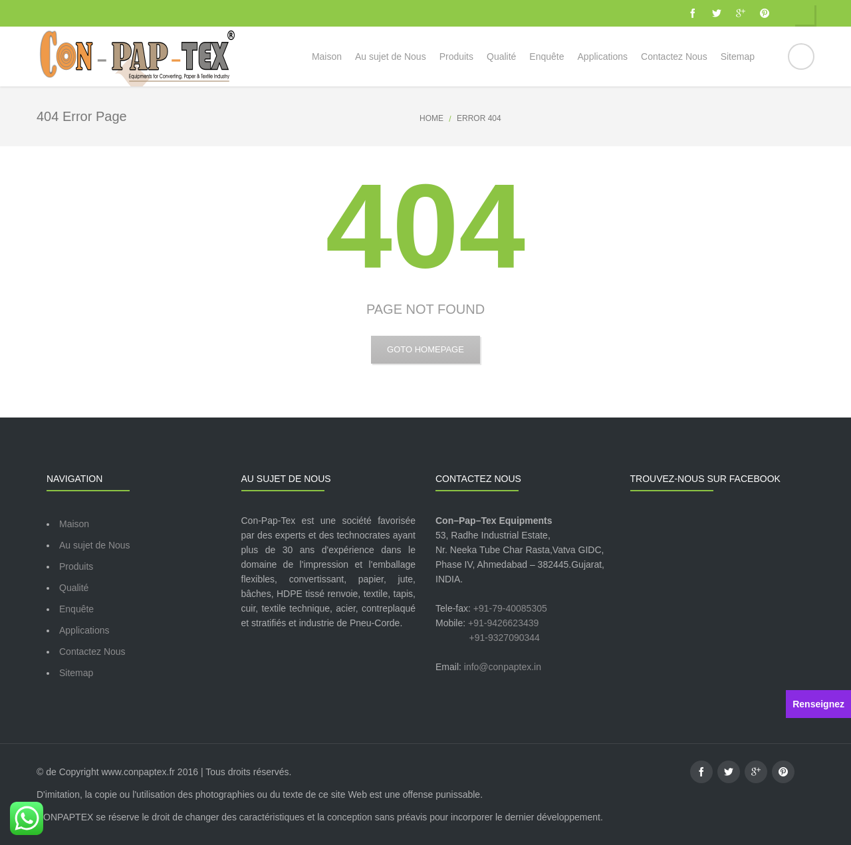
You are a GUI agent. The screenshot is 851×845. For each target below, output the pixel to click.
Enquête (76, 609)
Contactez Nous (92, 651)
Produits (76, 566)
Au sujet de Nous (94, 545)
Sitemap (76, 672)
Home (431, 118)
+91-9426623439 (503, 623)
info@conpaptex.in (502, 667)
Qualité (73, 587)
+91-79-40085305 (510, 608)
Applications (84, 630)
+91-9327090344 (504, 637)
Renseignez (818, 704)
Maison (74, 524)
